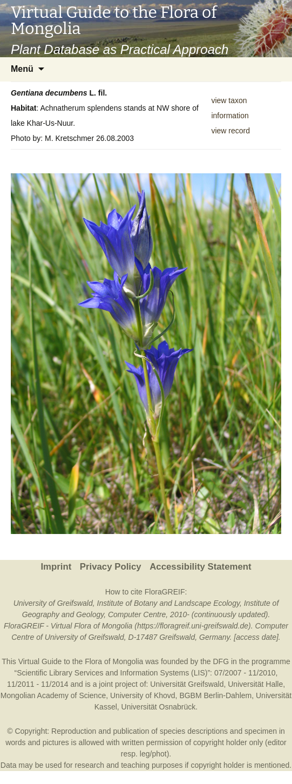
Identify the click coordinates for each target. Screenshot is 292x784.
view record (230, 130)
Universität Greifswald (186, 684)
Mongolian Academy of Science (53, 695)
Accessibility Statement (200, 567)
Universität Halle (255, 684)
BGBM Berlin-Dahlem (215, 695)
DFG (221, 661)
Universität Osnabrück (158, 706)
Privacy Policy (110, 567)
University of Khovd (142, 695)
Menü (22, 68)
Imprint (55, 567)
